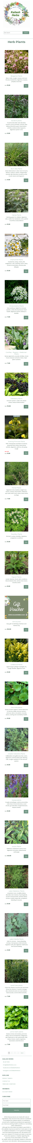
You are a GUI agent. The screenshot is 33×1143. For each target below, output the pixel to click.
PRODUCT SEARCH (7, 1078)
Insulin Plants (16, 846)
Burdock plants (16, 121)
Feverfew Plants (16, 534)
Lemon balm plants (16, 1032)
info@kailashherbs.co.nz (9, 1065)
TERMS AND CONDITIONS (8, 1084)
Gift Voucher (16, 622)
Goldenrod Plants (16, 664)
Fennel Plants (16, 488)
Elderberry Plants (16, 398)
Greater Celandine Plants (16, 754)
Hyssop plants (16, 800)
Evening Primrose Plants (16, 441)
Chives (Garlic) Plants (16, 306)
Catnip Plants (16, 215)
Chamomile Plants (16, 260)
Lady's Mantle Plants (17, 939)
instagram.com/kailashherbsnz (11, 1070)
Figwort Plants (16, 577)
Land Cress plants (17, 985)
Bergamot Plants (16, 76)
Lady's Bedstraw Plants (16, 891)
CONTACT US (6, 1081)
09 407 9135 (6, 1062)
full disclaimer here (25, 1141)
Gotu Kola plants (16, 707)
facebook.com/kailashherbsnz (11, 1067)
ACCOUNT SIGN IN (7, 1092)
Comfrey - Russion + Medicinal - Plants (16, 353)
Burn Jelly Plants (16, 169)
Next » (22, 1053)
